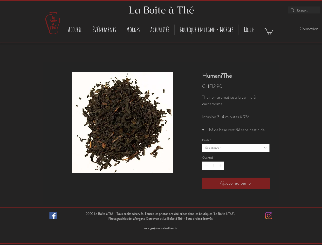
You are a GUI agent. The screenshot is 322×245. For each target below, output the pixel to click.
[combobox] (236, 148)
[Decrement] (206, 166)
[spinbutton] (213, 166)
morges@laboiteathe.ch (160, 228)
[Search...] (303, 10)
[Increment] (221, 166)
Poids (206, 140)
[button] (269, 30)
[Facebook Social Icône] (53, 215)
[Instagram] (268, 215)
